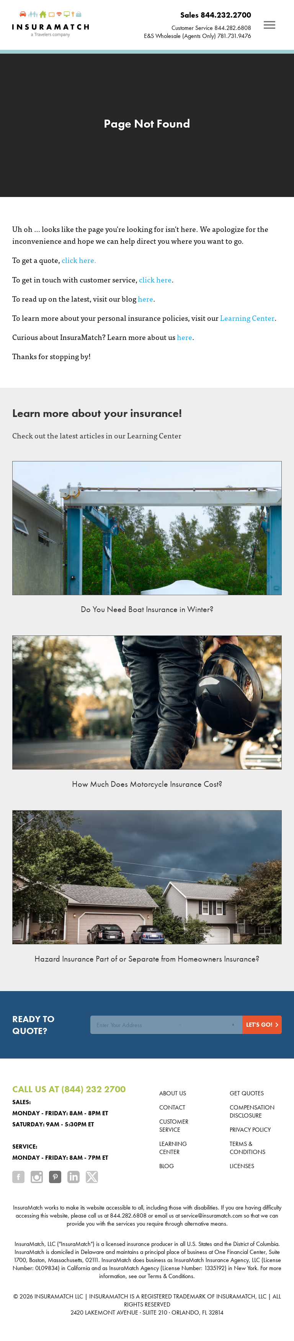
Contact (172, 1107)
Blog (166, 1166)
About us (172, 1093)
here (145, 298)
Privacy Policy (250, 1130)
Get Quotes (247, 1093)
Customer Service (173, 1126)
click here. (79, 260)
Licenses (242, 1166)
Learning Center (247, 317)
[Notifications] (269, 25)
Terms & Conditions (247, 1148)
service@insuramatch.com (211, 1215)
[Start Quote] (262, 1025)
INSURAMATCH (54, 1296)
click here (155, 279)
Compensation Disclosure (252, 1111)
